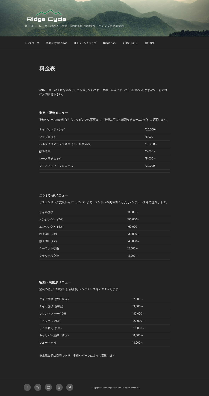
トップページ (31, 43)
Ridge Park (109, 43)
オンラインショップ (85, 43)
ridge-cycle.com (114, 387)
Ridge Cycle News (56, 43)
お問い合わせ (130, 43)
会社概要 (150, 43)
